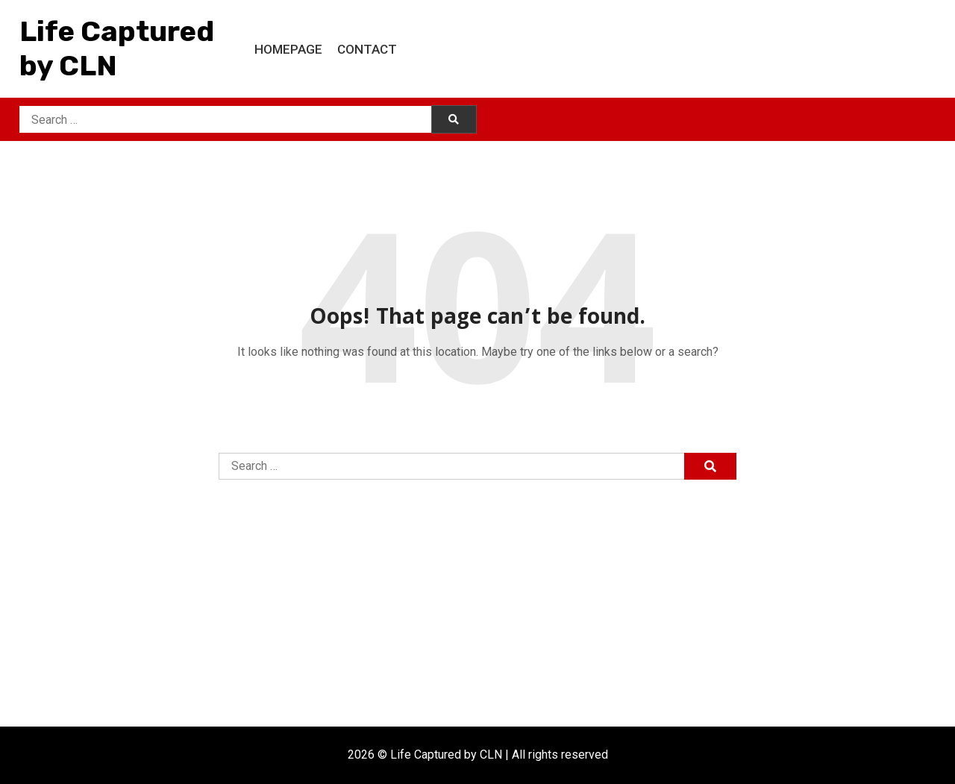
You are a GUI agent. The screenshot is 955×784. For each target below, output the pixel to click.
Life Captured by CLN (116, 48)
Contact (367, 49)
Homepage (288, 49)
